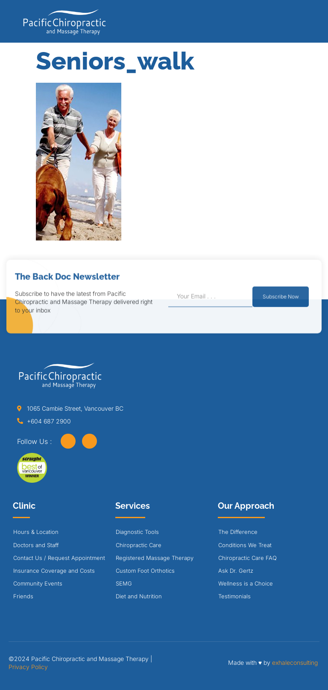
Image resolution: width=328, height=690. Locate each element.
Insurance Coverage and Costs (54, 570)
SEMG (124, 583)
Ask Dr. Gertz (235, 570)
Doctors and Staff (36, 545)
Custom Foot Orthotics (145, 570)
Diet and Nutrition (139, 596)
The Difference (238, 531)
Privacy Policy (28, 666)
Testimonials (234, 596)
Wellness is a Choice (245, 583)
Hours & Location (36, 531)
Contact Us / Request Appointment (59, 557)
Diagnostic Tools (137, 531)
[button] (304, 24)
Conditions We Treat (245, 545)
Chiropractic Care (138, 545)
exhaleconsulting (295, 662)
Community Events (37, 583)
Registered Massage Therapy (154, 557)
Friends (23, 596)
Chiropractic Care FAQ (247, 557)
